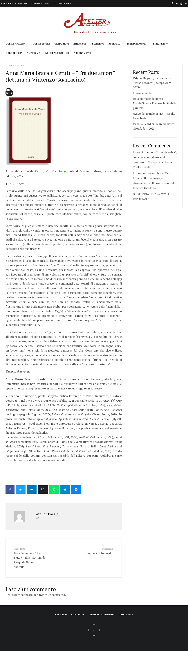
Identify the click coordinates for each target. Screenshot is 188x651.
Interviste (79, 43)
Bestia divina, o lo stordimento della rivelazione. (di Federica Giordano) (154, 183)
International (136, 43)
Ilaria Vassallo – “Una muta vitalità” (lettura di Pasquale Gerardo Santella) (30, 557)
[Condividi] (10, 489)
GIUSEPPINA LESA (144, 194)
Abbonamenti (82, 53)
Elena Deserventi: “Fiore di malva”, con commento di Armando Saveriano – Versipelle (155, 157)
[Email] (45, 489)
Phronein (159, 43)
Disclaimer (64, 3)
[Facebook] (172, 4)
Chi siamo (6, 3)
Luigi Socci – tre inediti (97, 550)
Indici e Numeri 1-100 (57, 53)
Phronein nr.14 (142, 93)
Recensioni (97, 43)
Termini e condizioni (43, 3)
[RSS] (186, 4)
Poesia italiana (15, 43)
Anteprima (33, 53)
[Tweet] (21, 489)
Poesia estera (41, 43)
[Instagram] (181, 4)
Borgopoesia (14, 53)
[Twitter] (176, 4)
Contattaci (21, 3)
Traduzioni (62, 43)
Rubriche (114, 43)
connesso (27, 594)
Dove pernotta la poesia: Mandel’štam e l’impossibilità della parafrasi (155, 103)
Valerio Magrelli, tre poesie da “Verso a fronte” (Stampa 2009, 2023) (152, 82)
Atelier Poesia (47, 513)
